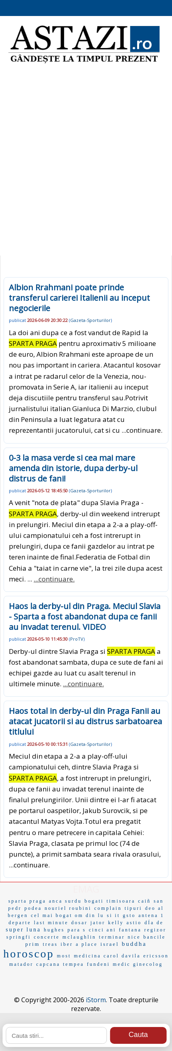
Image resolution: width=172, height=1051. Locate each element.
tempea (73, 964)
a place (87, 944)
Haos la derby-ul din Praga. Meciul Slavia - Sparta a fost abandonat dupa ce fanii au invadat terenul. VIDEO (84, 616)
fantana (130, 930)
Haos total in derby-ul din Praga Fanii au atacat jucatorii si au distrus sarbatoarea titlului (85, 721)
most (64, 956)
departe (19, 922)
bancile (154, 937)
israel (110, 944)
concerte (47, 937)
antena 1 (151, 915)
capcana (48, 964)
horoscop (28, 953)
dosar (79, 922)
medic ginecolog (138, 964)
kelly (115, 922)
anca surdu (65, 901)
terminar (112, 937)
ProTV (76, 639)
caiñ (144, 901)
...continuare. (141, 430)
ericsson (155, 956)
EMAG (86, 888)
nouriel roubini (68, 908)
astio (134, 922)
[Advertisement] (86, 162)
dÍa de (154, 922)
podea (33, 908)
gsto (129, 915)
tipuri (133, 908)
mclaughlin (79, 937)
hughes (54, 930)
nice (133, 937)
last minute (51, 922)
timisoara (121, 901)
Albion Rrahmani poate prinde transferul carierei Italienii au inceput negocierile (79, 298)
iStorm (96, 999)
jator (97, 922)
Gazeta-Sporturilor (90, 320)
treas (50, 944)
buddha (134, 944)
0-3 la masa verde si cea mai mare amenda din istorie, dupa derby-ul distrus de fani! (73, 468)
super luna (23, 930)
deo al (154, 908)
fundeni (98, 964)
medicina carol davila (107, 956)
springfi (18, 937)
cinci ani (102, 930)
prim (32, 944)
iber (67, 944)
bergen (18, 915)
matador (21, 964)
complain (108, 908)
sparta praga (27, 901)
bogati (94, 901)
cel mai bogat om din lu (67, 915)
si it (113, 915)
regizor (155, 930)
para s (76, 930)
